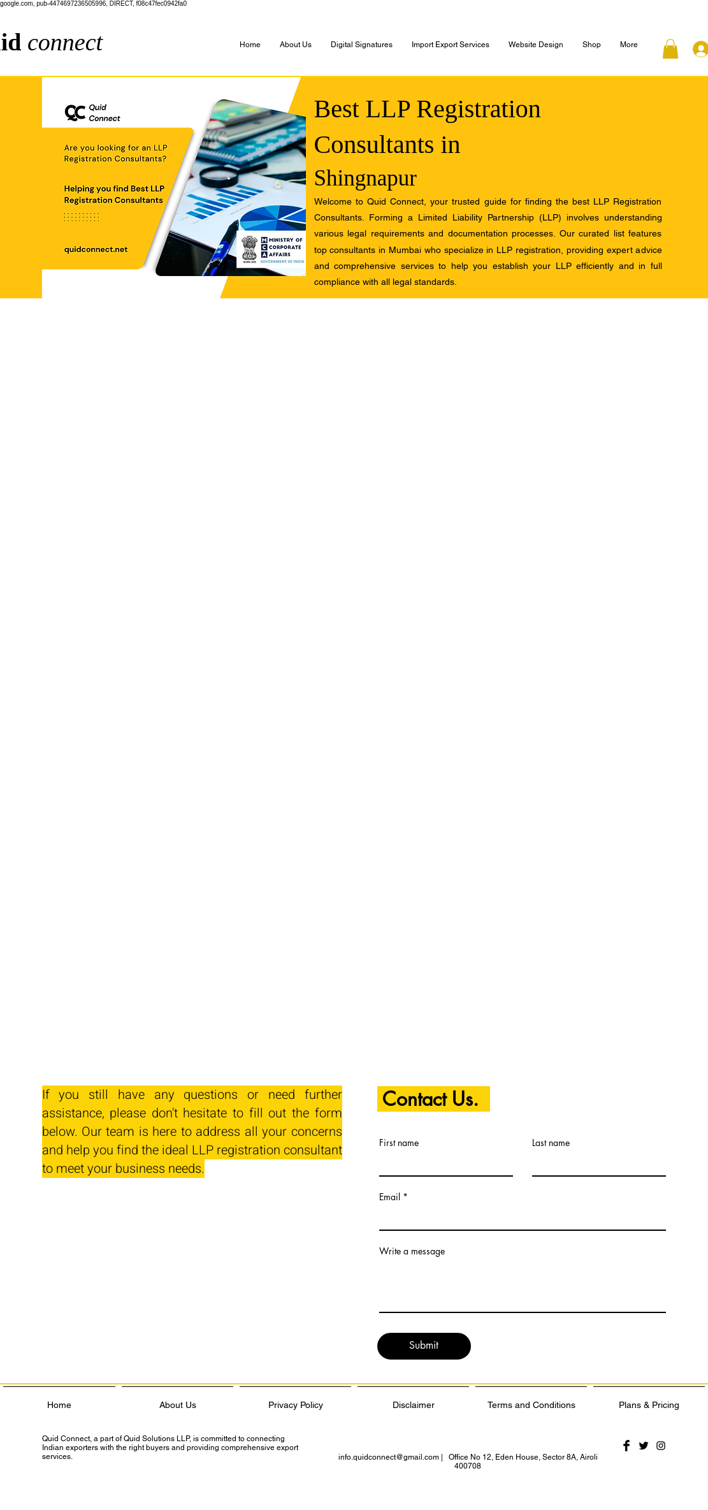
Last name (551, 1142)
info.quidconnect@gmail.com (388, 1457)
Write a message (412, 1251)
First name (399, 1142)
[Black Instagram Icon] (661, 1445)
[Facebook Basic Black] (626, 1445)
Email (389, 1197)
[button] (628, 45)
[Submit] (424, 1346)
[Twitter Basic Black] (643, 1445)
